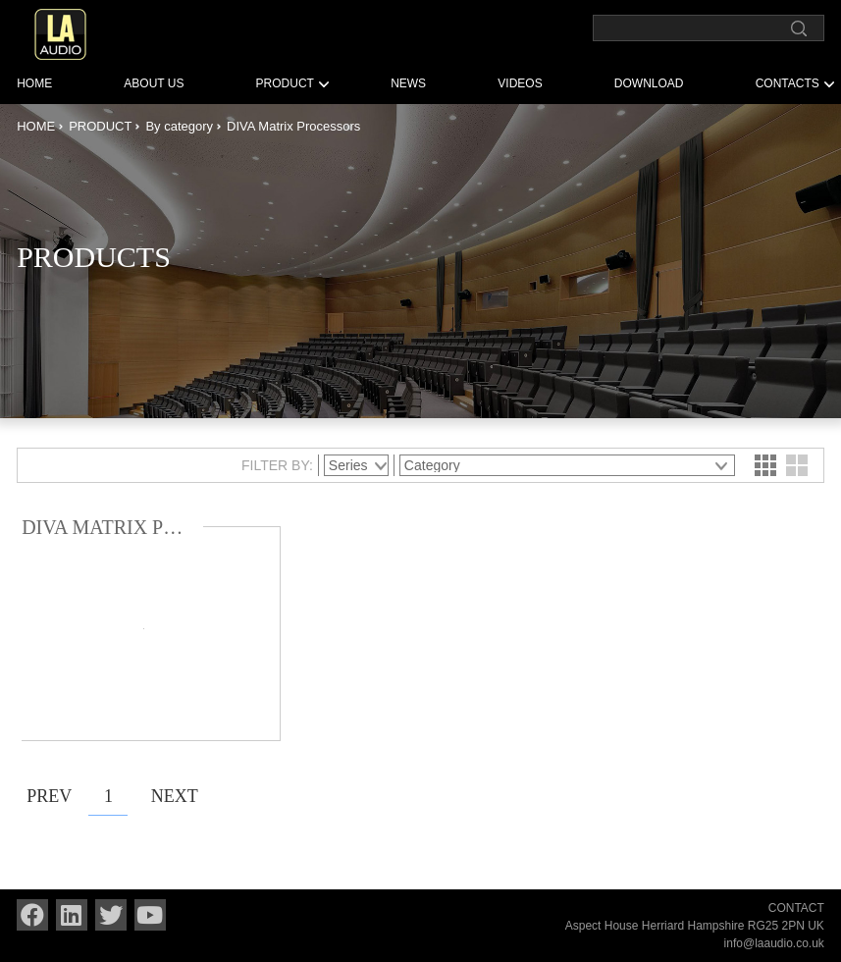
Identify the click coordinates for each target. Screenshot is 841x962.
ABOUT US (154, 83)
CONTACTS (787, 83)
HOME (34, 83)
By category (179, 126)
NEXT (170, 796)
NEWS (408, 83)
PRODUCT (285, 83)
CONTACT (796, 908)
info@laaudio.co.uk (774, 943)
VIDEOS (520, 83)
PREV (46, 796)
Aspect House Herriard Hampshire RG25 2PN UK (694, 926)
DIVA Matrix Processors (293, 126)
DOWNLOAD (649, 83)
